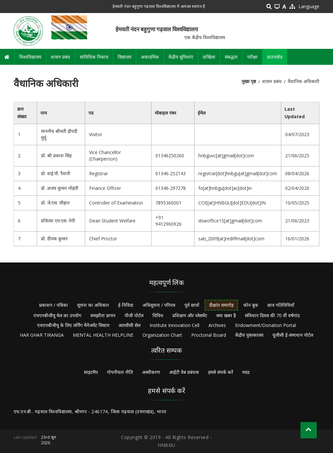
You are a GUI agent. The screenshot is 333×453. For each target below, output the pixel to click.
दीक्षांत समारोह (221, 305)
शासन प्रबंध (60, 57)
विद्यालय (124, 57)
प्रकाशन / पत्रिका (53, 305)
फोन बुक (250, 305)
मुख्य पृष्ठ (249, 81)
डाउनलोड (274, 57)
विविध (158, 315)
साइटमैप (91, 372)
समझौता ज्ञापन (102, 315)
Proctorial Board (208, 335)
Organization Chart (162, 335)
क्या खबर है (226, 315)
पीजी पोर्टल (134, 315)
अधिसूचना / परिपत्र (158, 305)
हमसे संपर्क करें (220, 372)
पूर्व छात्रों (191, 305)
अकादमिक (150, 57)
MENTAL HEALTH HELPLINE (103, 335)
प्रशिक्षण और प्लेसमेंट (189, 315)
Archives (217, 325)
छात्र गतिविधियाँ (280, 305)
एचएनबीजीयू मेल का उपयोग (57, 315)
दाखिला (209, 57)
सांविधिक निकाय (94, 57)
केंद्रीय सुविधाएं (180, 57)
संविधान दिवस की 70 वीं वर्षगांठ (272, 315)
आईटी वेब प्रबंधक (184, 372)
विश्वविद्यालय (30, 57)
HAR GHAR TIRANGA (42, 335)
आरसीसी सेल (129, 325)
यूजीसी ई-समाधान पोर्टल (293, 335)
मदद (245, 372)
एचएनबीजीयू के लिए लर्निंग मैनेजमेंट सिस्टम (73, 325)
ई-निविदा (125, 305)
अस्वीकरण (151, 372)
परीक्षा (252, 57)
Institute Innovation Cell (174, 325)
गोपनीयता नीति (120, 372)
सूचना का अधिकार (93, 305)
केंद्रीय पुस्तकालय (249, 335)
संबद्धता (231, 57)
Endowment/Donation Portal (265, 325)
